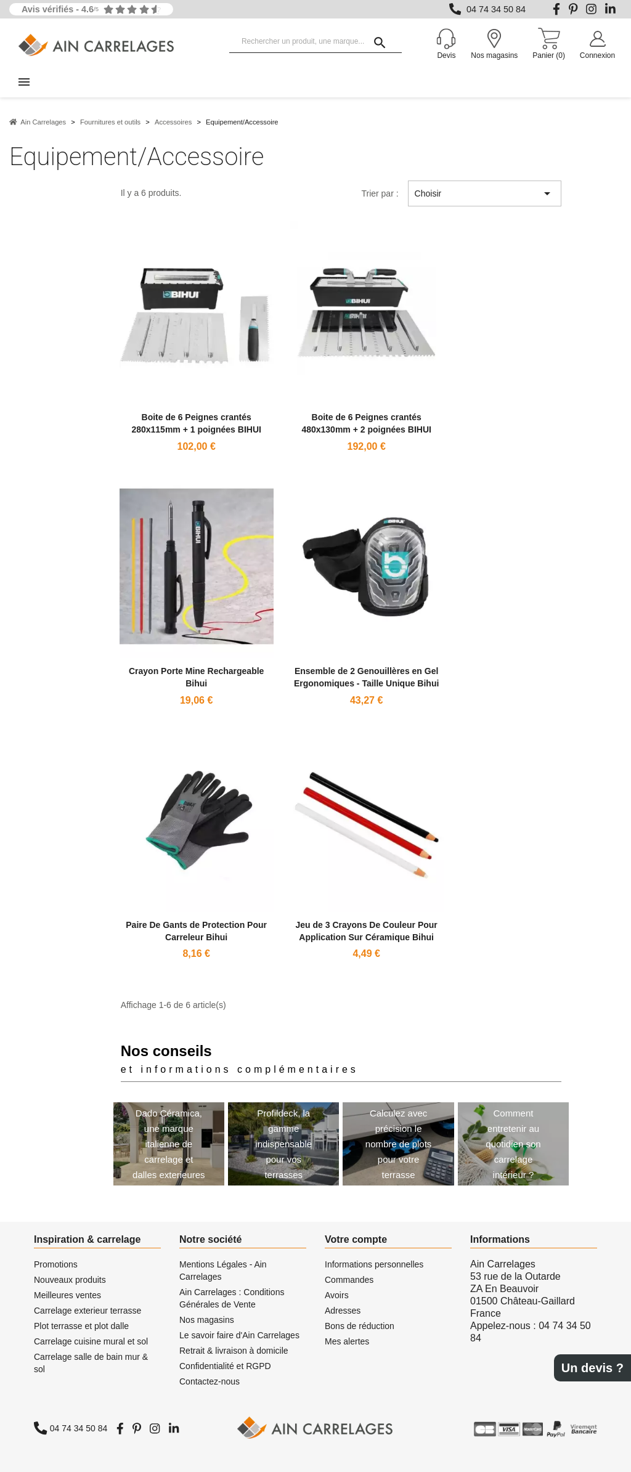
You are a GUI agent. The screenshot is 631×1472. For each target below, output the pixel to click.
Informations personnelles (374, 1264)
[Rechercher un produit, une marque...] (315, 42)
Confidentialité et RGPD (225, 1366)
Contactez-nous (209, 1381)
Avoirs (337, 1295)
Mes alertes (347, 1341)
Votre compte (356, 1239)
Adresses (342, 1310)
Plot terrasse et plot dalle (81, 1326)
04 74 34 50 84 (496, 9)
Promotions (56, 1264)
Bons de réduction (359, 1326)
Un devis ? (592, 1368)
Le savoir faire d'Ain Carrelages (239, 1335)
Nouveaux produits (70, 1280)
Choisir (485, 193)
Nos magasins (206, 1320)
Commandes (349, 1280)
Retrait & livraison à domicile (233, 1351)
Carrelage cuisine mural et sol (91, 1341)
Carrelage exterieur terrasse (87, 1310)
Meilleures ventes (67, 1295)
